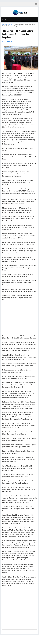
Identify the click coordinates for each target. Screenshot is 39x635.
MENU (4, 19)
